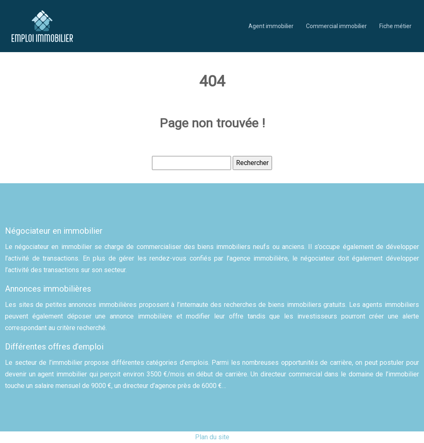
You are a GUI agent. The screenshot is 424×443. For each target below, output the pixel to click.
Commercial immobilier (336, 26)
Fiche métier (395, 26)
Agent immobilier (271, 26)
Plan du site (212, 437)
